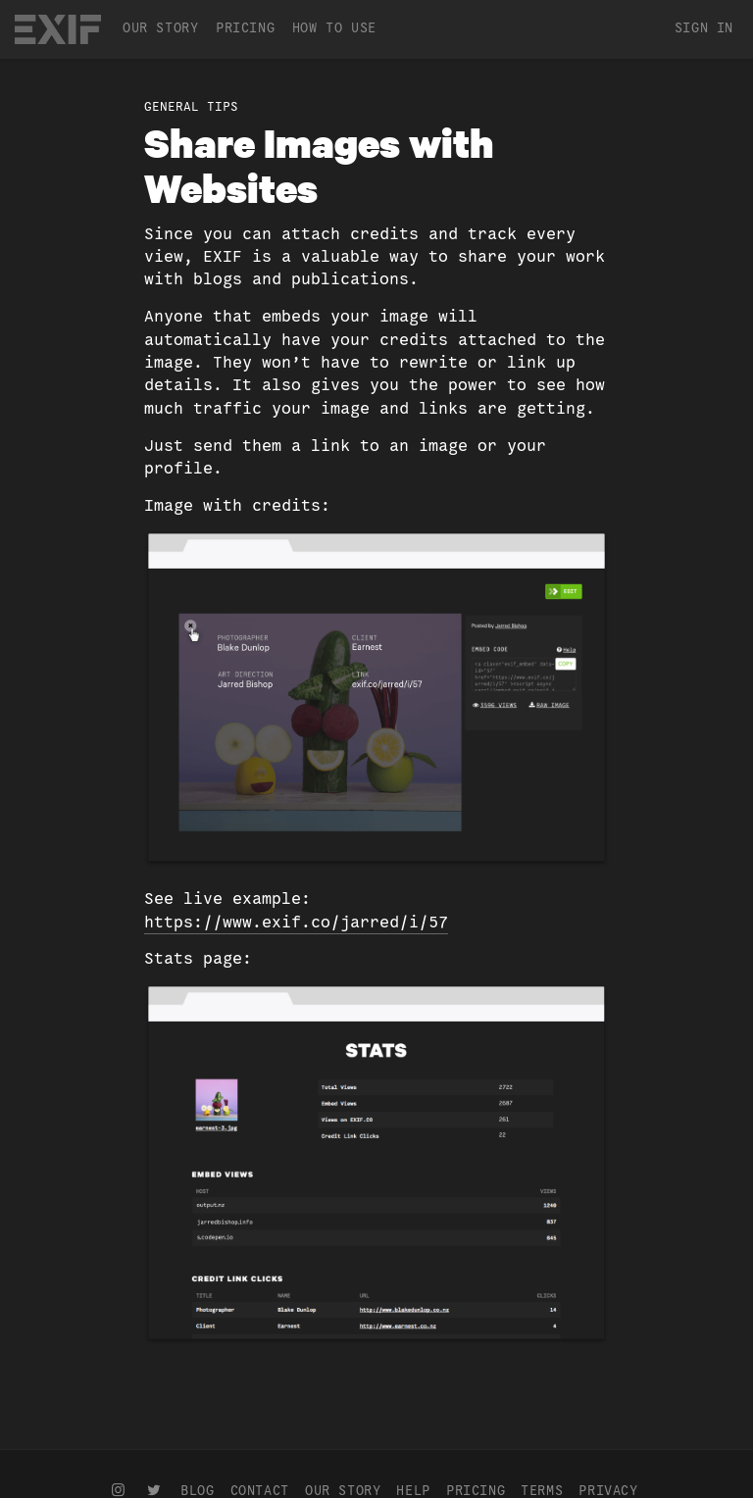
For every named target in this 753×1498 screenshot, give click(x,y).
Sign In (704, 28)
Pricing (245, 28)
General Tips (191, 107)
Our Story (160, 28)
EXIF (58, 29)
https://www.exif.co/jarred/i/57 (296, 922)
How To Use (334, 28)
